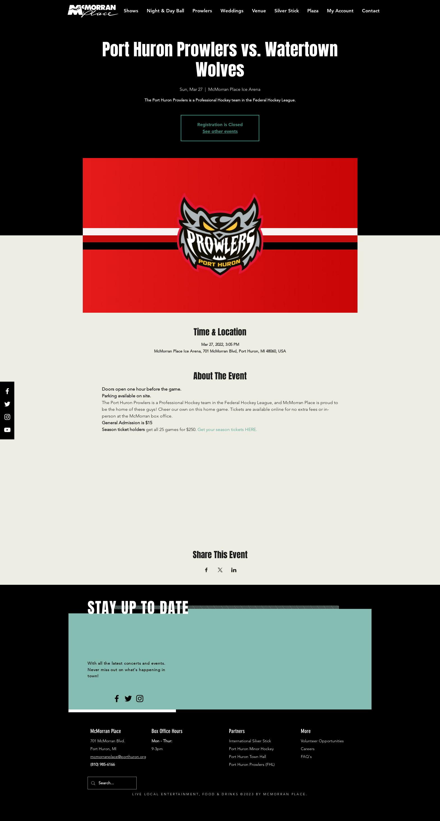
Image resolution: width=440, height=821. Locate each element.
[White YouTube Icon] (7, 430)
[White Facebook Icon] (7, 391)
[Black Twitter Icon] (128, 698)
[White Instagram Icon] (7, 417)
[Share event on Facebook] (206, 570)
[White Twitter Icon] (7, 404)
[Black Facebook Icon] (117, 698)
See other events (220, 131)
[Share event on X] (220, 570)
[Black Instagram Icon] (140, 698)
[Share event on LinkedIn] (234, 570)
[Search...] (111, 783)
